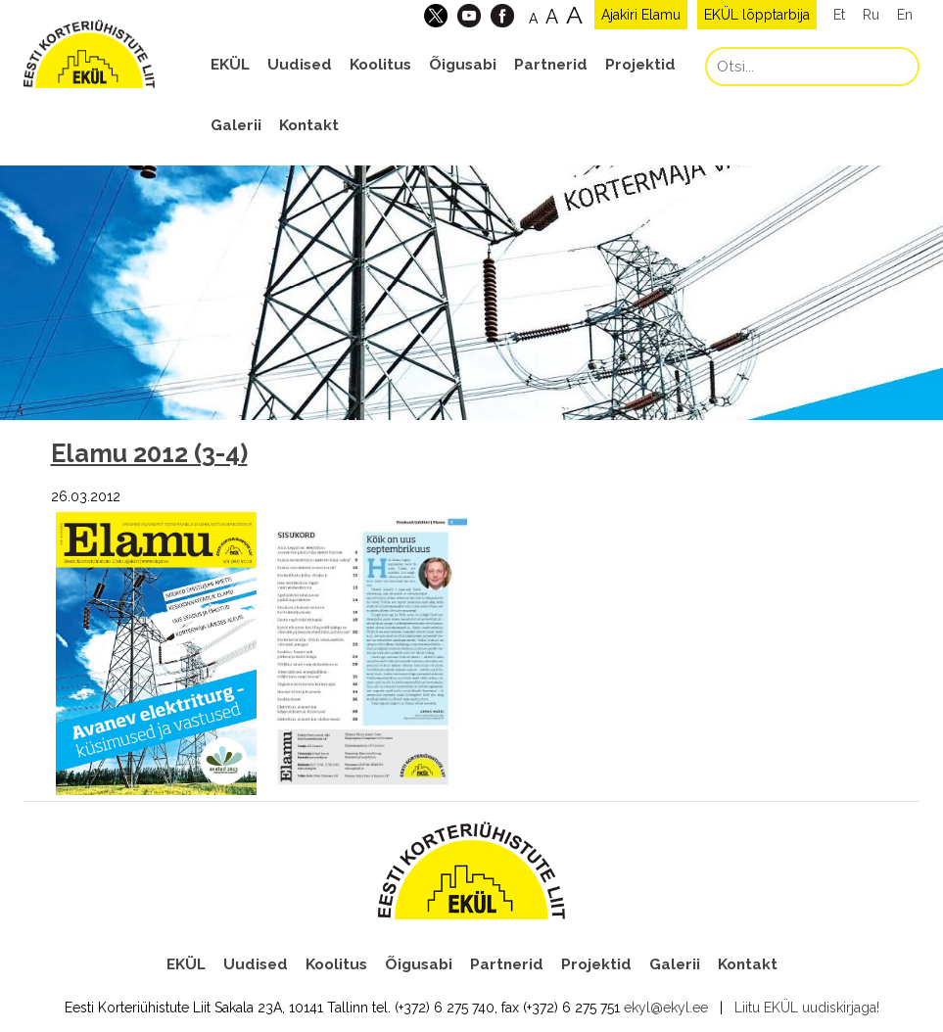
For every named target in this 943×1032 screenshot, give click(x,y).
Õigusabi (462, 64)
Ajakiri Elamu (641, 15)
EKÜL (230, 64)
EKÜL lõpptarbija (757, 15)
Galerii (236, 125)
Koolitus (380, 64)
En (905, 15)
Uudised (299, 64)
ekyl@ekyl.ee (666, 1007)
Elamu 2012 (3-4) (149, 453)
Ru (871, 15)
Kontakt (309, 125)
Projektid (640, 64)
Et (839, 15)
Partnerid (551, 64)
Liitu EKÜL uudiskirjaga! (806, 1007)
